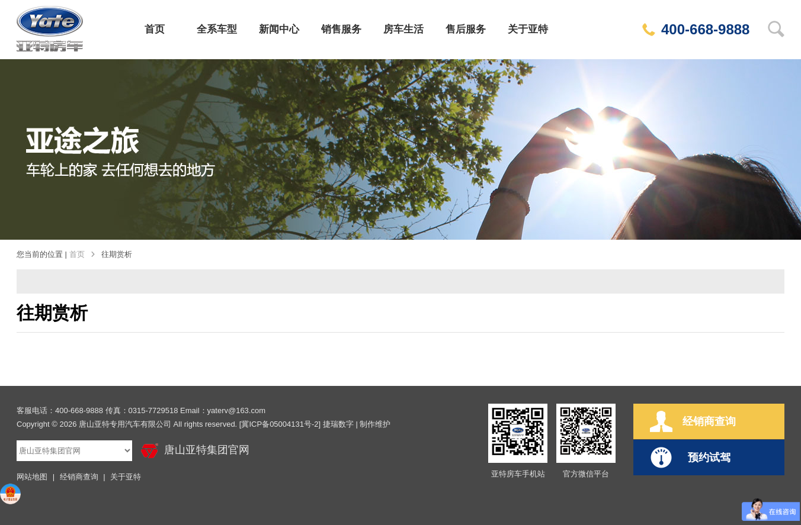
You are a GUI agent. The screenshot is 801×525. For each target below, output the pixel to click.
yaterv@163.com (236, 410)
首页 (155, 29)
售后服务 (466, 29)
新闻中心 (279, 29)
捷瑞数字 (338, 424)
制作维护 (375, 424)
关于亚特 (528, 29)
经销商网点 (779, 267)
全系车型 (217, 29)
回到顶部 (779, 313)
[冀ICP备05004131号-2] (280, 424)
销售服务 (341, 29)
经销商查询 (79, 476)
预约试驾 (690, 457)
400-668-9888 (695, 29)
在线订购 (779, 176)
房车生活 (403, 29)
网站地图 (32, 476)
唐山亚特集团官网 (195, 450)
